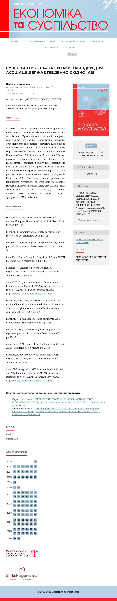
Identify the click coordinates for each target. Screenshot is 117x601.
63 (31, 520)
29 (15, 496)
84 (19, 538)
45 (31, 505)
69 (31, 524)
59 (15, 520)
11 (27, 472)
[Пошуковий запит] (53, 54)
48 (19, 511)
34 (35, 496)
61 (23, 520)
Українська (12, 438)
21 (15, 487)
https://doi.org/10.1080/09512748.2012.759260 (29, 293)
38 (27, 502)
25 (23, 492)
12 (31, 472)
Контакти (68, 47)
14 (15, 477)
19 (35, 477)
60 (19, 520)
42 (19, 505)
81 (31, 533)
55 (23, 515)
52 (35, 511)
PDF (92, 145)
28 (35, 492)
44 (27, 505)
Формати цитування (88, 220)
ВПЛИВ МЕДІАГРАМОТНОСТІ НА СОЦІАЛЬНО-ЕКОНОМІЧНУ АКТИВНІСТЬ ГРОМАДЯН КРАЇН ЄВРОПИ (55, 410)
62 (27, 520)
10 (23, 472)
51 (31, 511)
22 (19, 487)
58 (35, 515)
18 (31, 477)
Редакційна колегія (73, 41)
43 (23, 505)
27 (31, 492)
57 (31, 515)
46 (35, 505)
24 (19, 492)
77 (15, 533)
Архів (53, 41)
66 (19, 524)
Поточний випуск (34, 41)
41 (15, 505)
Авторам (50, 47)
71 (15, 529)
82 (35, 533)
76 (35, 529)
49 (23, 511)
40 (35, 502)
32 (27, 496)
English (10, 434)
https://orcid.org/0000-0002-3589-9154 (20, 93)
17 (27, 477)
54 (19, 515)
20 (15, 482)
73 (23, 529)
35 (15, 502)
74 (27, 529)
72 (19, 529)
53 (15, 515)
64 (35, 520)
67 (23, 524)
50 (27, 511)
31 (23, 496)
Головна (12, 41)
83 (15, 538)
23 (15, 492)
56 (27, 515)
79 (23, 533)
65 (15, 524)
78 (19, 533)
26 (27, 492)
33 (31, 496)
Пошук (72, 54)
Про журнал (98, 41)
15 (19, 477)
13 (35, 472)
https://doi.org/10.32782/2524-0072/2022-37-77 (36, 99)
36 (19, 502)
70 (35, 524)
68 (27, 524)
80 (27, 533)
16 (23, 477)
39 (31, 502)
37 (23, 502)
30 (19, 496)
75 (31, 529)
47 (15, 511)
